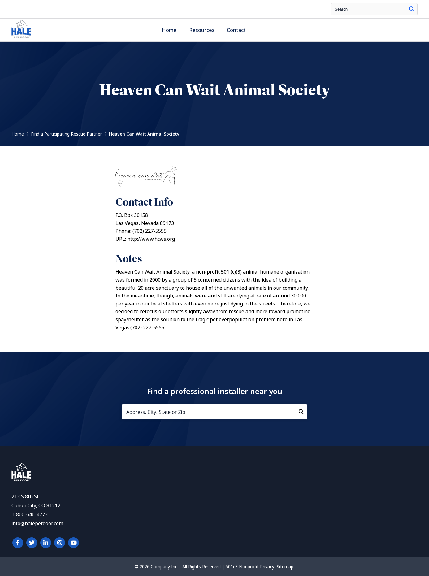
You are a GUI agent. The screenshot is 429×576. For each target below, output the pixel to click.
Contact (236, 30)
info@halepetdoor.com (37, 523)
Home (169, 30)
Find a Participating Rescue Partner (66, 134)
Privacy (267, 567)
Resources (201, 30)
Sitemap (285, 567)
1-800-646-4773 (29, 514)
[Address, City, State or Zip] (214, 411)
